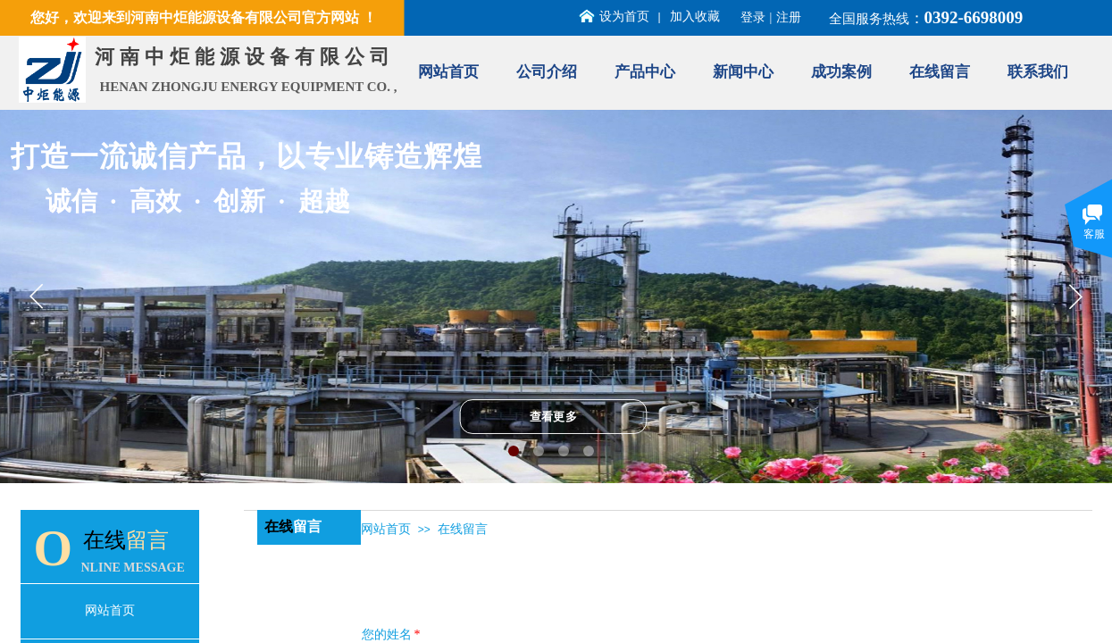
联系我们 (1037, 71)
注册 (788, 17)
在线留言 (939, 71)
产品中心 (645, 71)
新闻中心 (743, 71)
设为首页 (624, 16)
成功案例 (841, 71)
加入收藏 (695, 16)
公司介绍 (546, 71)
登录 (752, 17)
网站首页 (448, 71)
